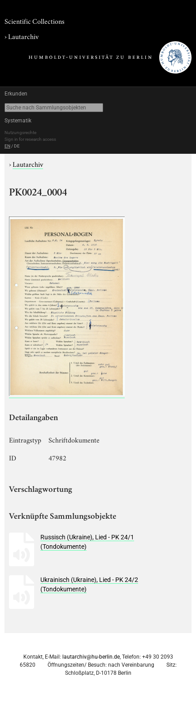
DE (17, 145)
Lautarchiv (23, 36)
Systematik (17, 120)
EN (7, 145)
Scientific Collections (34, 21)
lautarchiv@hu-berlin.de (91, 657)
